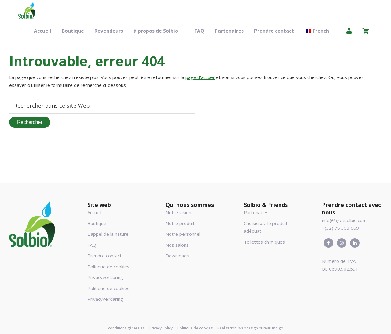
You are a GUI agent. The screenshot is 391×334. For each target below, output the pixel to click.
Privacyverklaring (105, 277)
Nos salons (177, 245)
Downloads (177, 256)
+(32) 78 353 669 (340, 228)
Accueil (94, 212)
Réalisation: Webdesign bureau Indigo (250, 328)
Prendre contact (104, 256)
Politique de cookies (108, 267)
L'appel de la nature (108, 234)
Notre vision (178, 212)
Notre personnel (183, 234)
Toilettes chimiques (264, 242)
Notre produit (180, 223)
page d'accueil (200, 77)
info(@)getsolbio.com (344, 220)
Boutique (96, 223)
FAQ (91, 245)
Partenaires (256, 212)
